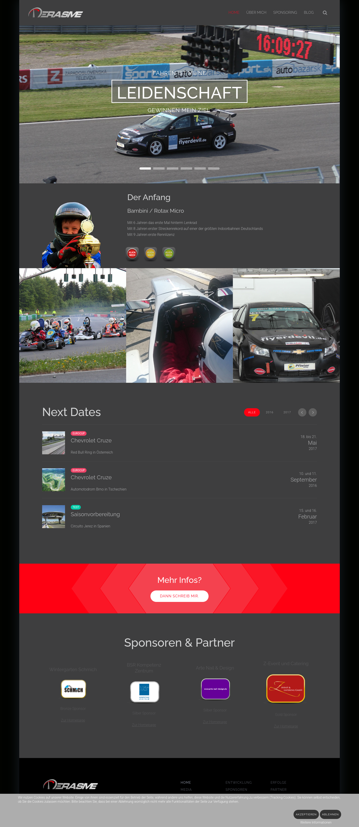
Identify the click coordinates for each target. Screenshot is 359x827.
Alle (252, 412)
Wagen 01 (145, 168)
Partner (279, 789)
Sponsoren (236, 789)
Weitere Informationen (316, 822)
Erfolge (279, 782)
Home (233, 12)
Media (186, 789)
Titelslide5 (214, 168)
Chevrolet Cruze (91, 477)
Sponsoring (285, 12)
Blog (309, 12)
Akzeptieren (306, 814)
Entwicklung (239, 782)
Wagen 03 (186, 168)
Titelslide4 (200, 168)
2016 (269, 412)
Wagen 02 (172, 168)
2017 (287, 412)
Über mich (256, 12)
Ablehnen (330, 814)
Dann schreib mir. (179, 596)
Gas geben (159, 168)
